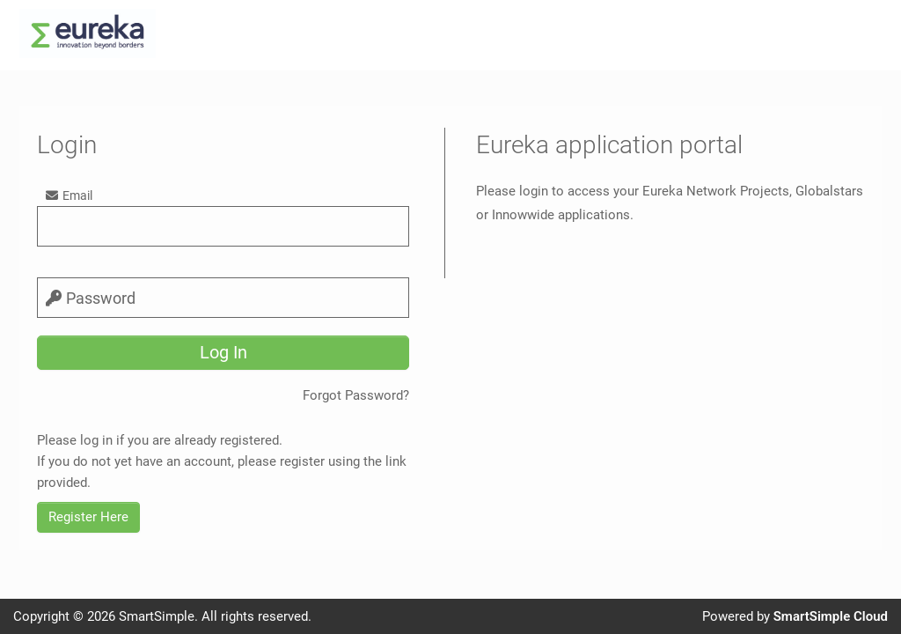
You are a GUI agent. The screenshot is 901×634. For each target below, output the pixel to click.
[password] (223, 297)
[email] (223, 226)
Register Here (88, 517)
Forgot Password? (356, 395)
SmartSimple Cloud (830, 616)
